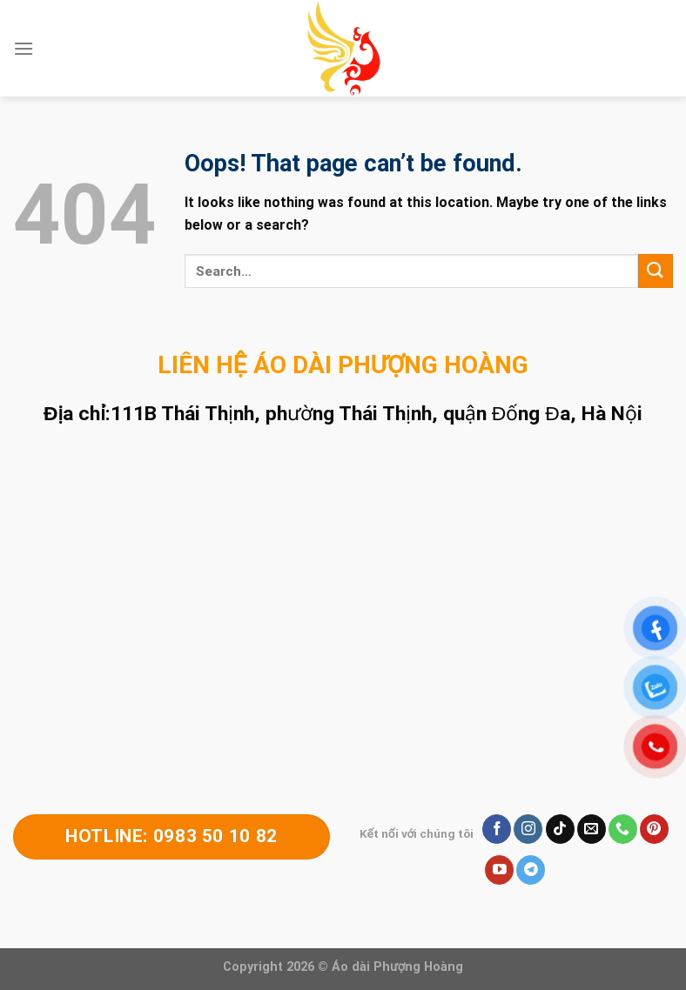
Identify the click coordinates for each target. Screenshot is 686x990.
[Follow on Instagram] (528, 829)
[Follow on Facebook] (496, 829)
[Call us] (623, 829)
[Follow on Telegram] (530, 870)
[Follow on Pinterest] (654, 829)
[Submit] (655, 271)
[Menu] (23, 48)
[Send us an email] (591, 829)
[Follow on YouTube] (499, 870)
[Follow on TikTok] (560, 829)
